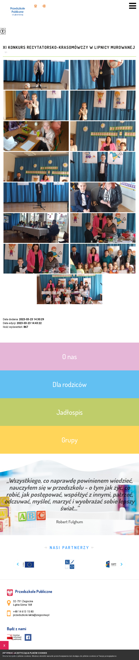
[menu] (132, 6)
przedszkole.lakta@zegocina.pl (43, 6)
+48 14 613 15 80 (35, 6)
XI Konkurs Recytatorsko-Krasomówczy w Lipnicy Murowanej (69, 47)
